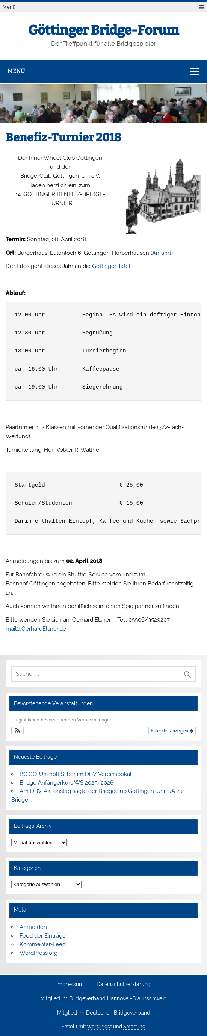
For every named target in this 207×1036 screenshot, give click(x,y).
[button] (17, 731)
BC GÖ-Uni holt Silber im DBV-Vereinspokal (75, 774)
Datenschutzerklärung (124, 984)
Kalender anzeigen (172, 731)
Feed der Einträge (43, 935)
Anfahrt (161, 253)
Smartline (134, 1026)
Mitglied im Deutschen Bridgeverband (103, 1013)
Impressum (70, 984)
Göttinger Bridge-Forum (103, 30)
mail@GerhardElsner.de (36, 628)
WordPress (99, 1026)
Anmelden (33, 927)
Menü (9, 7)
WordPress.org (38, 953)
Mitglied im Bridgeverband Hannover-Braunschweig (103, 998)
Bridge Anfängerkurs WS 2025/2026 (66, 782)
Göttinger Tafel (111, 266)
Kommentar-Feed (43, 944)
